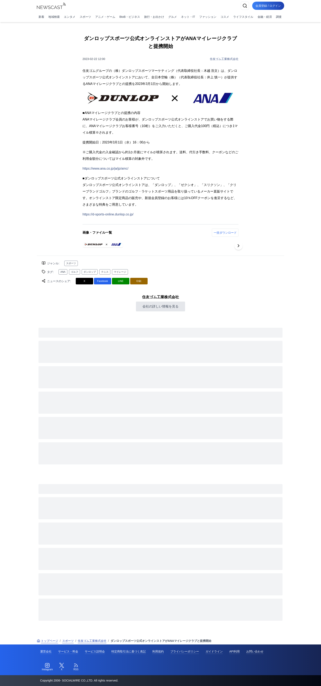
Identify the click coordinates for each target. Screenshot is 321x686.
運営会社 (46, 651)
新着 (41, 16)
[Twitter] (61, 667)
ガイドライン (214, 651)
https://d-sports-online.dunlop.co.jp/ (108, 214)
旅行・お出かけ (154, 16)
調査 (279, 16)
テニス (105, 271)
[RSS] (76, 667)
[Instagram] (47, 667)
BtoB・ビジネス (129, 16)
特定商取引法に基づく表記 (128, 651)
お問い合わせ (254, 651)
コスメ (224, 16)
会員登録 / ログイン (268, 5)
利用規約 (158, 651)
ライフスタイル (243, 16)
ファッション (207, 16)
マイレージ (120, 271)
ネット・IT (188, 16)
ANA (63, 271)
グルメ (172, 16)
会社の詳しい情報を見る (160, 306)
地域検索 (54, 16)
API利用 (234, 651)
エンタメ (69, 16)
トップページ (47, 640)
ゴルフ (74, 271)
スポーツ (85, 16)
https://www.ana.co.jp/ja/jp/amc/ (105, 168)
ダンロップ (90, 271)
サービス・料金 (68, 651)
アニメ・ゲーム (105, 16)
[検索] (245, 6)
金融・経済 (265, 16)
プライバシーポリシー (184, 651)
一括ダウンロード (225, 232)
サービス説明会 (95, 651)
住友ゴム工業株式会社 (224, 59)
